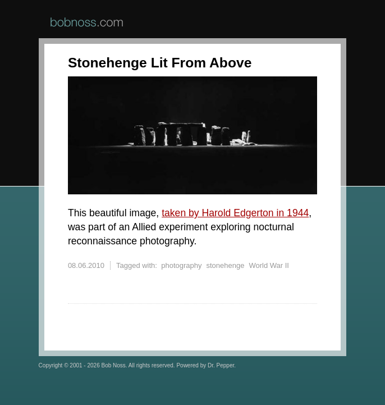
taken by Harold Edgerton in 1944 (235, 213)
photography (181, 265)
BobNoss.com (86, 22)
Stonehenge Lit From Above (159, 62)
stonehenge (225, 265)
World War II (269, 265)
